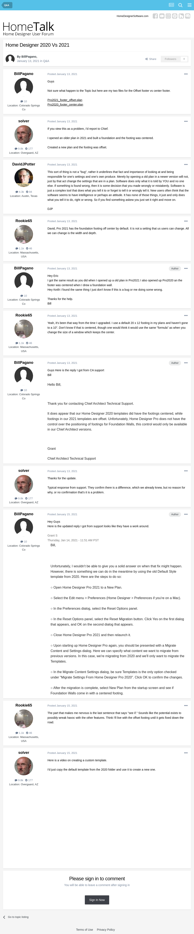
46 (29, 248)
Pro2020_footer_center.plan (65, 104)
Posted (62, 74)
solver (23, 121)
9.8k (19, 148)
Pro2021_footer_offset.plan (64, 100)
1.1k (19, 248)
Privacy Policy (106, 929)
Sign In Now (97, 900)
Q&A (46, 61)
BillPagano (28, 56)
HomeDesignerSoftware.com (132, 16)
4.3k (19, 191)
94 (29, 191)
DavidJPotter (23, 164)
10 (23, 101)
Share (150, 59)
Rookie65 (23, 221)
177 (29, 148)
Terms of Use (84, 929)
